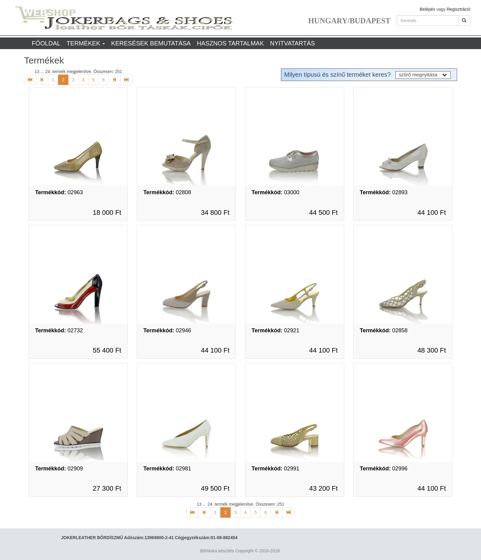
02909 (59, 468)
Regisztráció (458, 9)
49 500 (215, 488)
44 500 (323, 212)
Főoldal (46, 43)
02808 (167, 192)
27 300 (107, 488)
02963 (59, 192)
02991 (275, 468)
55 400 (107, 350)
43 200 (323, 488)
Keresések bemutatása (150, 43)
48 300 (432, 350)
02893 (384, 192)
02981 (167, 468)
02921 (275, 330)
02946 (167, 330)
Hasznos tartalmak (230, 43)
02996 (384, 468)
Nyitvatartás (292, 43)
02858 (384, 330)
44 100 (432, 212)
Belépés (427, 9)
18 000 (107, 212)
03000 (275, 192)
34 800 (215, 212)
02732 (59, 330)
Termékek (86, 43)
